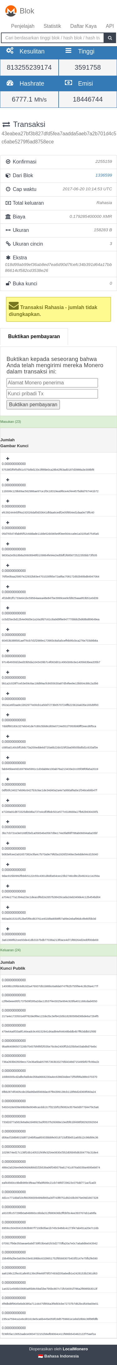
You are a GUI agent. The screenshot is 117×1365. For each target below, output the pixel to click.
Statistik (52, 26)
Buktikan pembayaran (34, 336)
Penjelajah (23, 26)
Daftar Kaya (83, 26)
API (110, 26)
